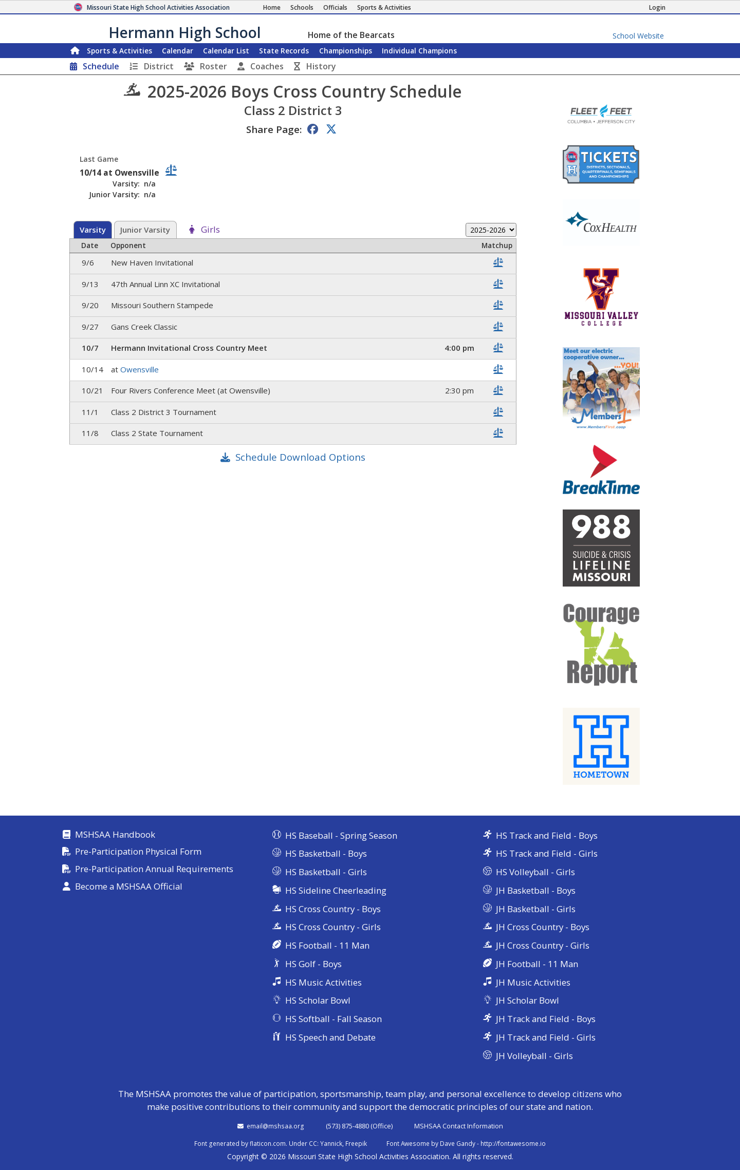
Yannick (331, 1143)
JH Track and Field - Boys (546, 1019)
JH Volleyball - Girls (534, 1056)
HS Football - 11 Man (327, 945)
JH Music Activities (533, 982)
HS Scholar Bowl (317, 1000)
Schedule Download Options (300, 456)
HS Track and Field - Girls (547, 853)
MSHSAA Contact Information (458, 1125)
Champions (419, 50)
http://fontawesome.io (513, 1143)
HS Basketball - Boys (326, 853)
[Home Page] (272, 7)
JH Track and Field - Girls (546, 1037)
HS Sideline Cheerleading (335, 890)
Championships (345, 50)
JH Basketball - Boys (536, 890)
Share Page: (274, 129)
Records (284, 50)
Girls (210, 230)
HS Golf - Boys (313, 964)
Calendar (177, 50)
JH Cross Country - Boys (542, 927)
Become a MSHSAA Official (128, 887)
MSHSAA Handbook (115, 835)
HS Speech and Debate (330, 1037)
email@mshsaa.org (275, 1126)
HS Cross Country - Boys (333, 909)
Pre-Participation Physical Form (138, 852)
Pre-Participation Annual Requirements (154, 869)
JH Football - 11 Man (537, 964)
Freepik (356, 1143)
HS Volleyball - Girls (535, 872)
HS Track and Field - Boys (547, 835)
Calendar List (226, 50)
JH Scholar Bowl (527, 1000)
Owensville (140, 369)
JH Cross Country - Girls (542, 945)
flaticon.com (268, 1143)
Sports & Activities (119, 50)
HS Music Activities (323, 982)
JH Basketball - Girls (536, 909)
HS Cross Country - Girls (333, 927)
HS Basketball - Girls (326, 872)
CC (313, 1143)
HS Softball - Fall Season (333, 1019)
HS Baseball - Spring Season (341, 835)
